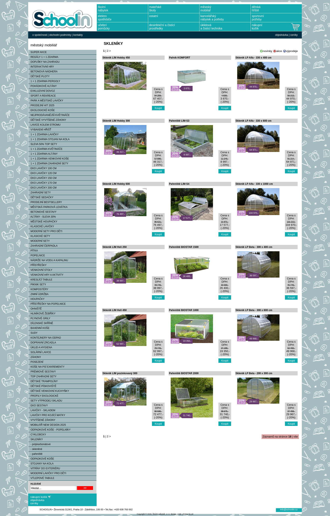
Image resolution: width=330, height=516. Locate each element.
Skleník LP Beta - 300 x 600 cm (254, 310)
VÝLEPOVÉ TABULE (41, 478)
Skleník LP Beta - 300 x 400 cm (254, 247)
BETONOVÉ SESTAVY (42, 211)
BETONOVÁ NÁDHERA (42, 71)
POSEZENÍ (35, 361)
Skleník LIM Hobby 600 (116, 183)
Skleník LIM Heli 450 (114, 310)
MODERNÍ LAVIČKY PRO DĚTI (47, 473)
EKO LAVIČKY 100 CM (42, 168)
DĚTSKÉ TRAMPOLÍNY (43, 381)
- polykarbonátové (39, 444)
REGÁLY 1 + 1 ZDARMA (43, 57)
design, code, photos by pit (182, 514)
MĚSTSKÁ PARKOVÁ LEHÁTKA (48, 207)
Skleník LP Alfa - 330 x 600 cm (253, 120)
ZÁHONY (34, 357)
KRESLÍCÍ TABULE (40, 279)
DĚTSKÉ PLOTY (39, 76)
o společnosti (39, 34)
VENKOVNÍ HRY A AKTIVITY (45, 274)
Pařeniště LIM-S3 (179, 120)
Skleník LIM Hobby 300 (116, 120)
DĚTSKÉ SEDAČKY (40, 197)
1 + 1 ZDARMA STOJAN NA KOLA (49, 139)
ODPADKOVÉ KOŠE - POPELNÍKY (49, 429)
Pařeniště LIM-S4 (179, 183)
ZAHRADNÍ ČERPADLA (42, 245)
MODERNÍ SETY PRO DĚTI (45, 231)
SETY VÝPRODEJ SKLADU (45, 400)
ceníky (294, 34)
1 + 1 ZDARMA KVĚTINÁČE (45, 149)
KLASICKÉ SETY (39, 236)
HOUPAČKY (36, 299)
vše (296, 436)
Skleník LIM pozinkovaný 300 (119, 373)
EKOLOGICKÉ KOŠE (41, 110)
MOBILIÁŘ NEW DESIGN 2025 (47, 424)
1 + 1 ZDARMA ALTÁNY (43, 153)
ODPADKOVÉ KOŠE (41, 458)
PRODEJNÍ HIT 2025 (41, 105)
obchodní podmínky (60, 34)
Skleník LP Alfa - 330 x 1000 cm (254, 183)
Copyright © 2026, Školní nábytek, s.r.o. (153, 514)
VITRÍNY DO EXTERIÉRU (44, 468)
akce (279, 51)
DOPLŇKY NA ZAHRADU (44, 61)
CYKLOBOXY (37, 434)
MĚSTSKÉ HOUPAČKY (42, 221)
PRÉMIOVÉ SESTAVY (42, 371)
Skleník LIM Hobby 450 (116, 57)
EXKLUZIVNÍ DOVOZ (41, 90)
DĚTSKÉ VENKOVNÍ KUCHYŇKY (48, 391)
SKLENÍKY (35, 439)
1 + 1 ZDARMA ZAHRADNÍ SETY (48, 163)
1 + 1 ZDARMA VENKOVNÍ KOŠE (48, 158)
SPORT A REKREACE (42, 95)
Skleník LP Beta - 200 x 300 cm (254, 373)
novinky (267, 51)
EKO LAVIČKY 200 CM (42, 187)
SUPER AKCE (37, 52)
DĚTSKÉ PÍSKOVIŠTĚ (42, 386)
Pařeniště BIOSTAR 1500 (184, 247)
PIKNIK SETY (37, 284)
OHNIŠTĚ (35, 308)
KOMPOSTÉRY (38, 289)
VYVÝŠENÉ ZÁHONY (41, 420)
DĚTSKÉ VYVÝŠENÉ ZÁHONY (47, 119)
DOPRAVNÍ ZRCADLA (42, 342)
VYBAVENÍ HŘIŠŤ (39, 129)
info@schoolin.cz (289, 509)
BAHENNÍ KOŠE (38, 328)
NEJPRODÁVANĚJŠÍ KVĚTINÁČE (49, 115)
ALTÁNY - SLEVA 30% (42, 216)
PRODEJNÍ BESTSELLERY (45, 202)
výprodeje (292, 51)
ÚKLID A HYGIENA (40, 347)
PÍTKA (33, 250)
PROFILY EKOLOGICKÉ (43, 395)
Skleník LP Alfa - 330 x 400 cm (253, 57)
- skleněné (35, 449)
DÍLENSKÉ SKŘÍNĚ (40, 323)
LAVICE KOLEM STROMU (44, 124)
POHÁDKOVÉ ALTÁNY (42, 86)
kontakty (78, 34)
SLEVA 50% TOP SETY (42, 144)
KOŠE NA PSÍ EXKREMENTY (46, 366)
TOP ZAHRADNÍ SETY (42, 376)
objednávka (281, 34)
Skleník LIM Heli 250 (114, 247)
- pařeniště (35, 453)
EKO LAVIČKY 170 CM (42, 182)
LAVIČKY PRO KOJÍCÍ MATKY (46, 415)
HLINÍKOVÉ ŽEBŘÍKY (42, 313)
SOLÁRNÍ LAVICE (39, 352)
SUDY (32, 332)
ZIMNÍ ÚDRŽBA (38, 294)
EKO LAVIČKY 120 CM (42, 173)
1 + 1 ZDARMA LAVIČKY (43, 134)
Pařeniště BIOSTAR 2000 (184, 373)
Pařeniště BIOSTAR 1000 (184, 310)
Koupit (158, 108)
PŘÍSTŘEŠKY (37, 265)
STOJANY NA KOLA (41, 463)
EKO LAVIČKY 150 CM (42, 178)
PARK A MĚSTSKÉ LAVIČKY (45, 100)
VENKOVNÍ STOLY (40, 270)
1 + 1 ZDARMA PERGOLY (44, 81)
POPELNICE (36, 255)
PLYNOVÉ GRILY (39, 318)
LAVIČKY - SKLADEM (41, 410)
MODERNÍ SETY (39, 240)
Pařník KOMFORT (179, 57)
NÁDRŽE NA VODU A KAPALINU (48, 260)
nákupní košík (38, 497)
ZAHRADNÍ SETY (39, 192)
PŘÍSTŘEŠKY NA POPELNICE (47, 303)
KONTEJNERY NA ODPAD (44, 337)
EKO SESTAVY (38, 405)
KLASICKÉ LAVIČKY (41, 226)
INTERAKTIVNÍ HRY (41, 66)
